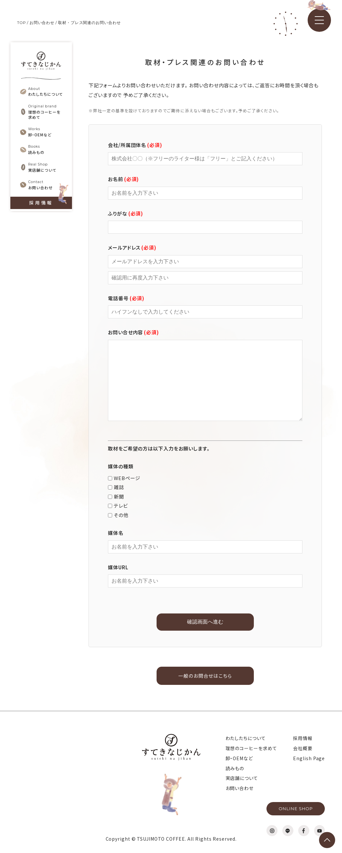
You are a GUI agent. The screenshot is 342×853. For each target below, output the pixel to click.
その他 (118, 515)
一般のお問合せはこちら (205, 676)
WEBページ (124, 478)
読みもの (235, 768)
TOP (21, 22)
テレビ (118, 505)
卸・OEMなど (239, 758)
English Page (309, 758)
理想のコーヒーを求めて (251, 748)
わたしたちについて (246, 739)
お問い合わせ (42, 22)
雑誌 (116, 487)
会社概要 (303, 748)
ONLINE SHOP (295, 808)
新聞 (116, 496)
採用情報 (41, 208)
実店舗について (242, 778)
